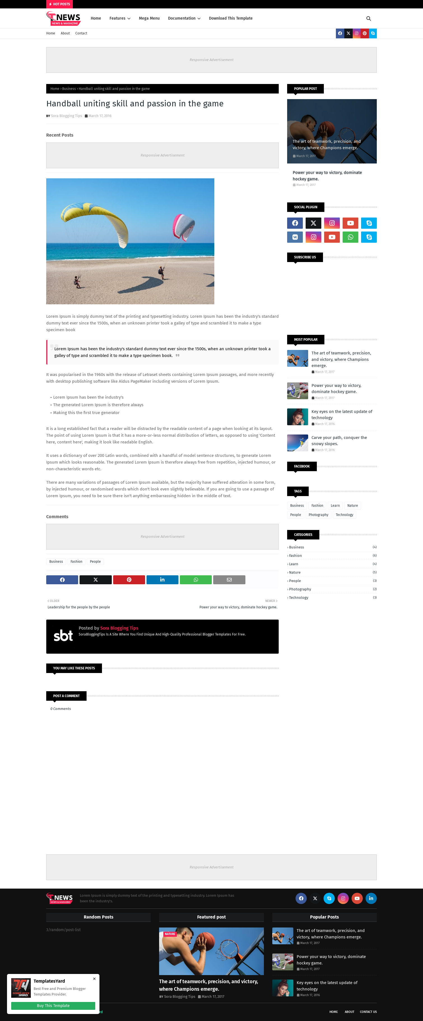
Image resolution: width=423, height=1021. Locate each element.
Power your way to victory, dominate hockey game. (327, 175)
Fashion (76, 562)
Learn (335, 506)
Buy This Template (53, 1005)
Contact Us (368, 1012)
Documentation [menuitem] (182, 18)
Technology (344, 515)
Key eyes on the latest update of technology (342, 414)
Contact (81, 33)
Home (50, 33)
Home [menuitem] (96, 18)
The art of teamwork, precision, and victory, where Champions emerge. (327, 144)
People (95, 562)
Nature (352, 506)
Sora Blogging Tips (66, 116)
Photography (318, 515)
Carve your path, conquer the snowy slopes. (339, 441)
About (65, 33)
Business (69, 89)
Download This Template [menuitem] (231, 18)
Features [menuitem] (117, 18)
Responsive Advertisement (212, 60)
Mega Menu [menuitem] (149, 18)
